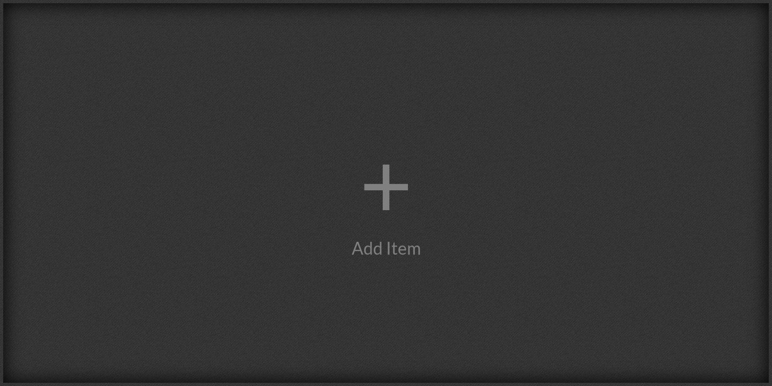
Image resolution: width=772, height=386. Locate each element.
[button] (386, 193)
